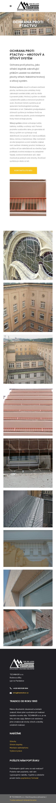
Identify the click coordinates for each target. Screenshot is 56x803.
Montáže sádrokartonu (19, 748)
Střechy (13, 741)
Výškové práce (16, 751)
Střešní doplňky (16, 745)
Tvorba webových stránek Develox (23, 800)
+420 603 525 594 (20, 688)
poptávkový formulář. (30, 778)
